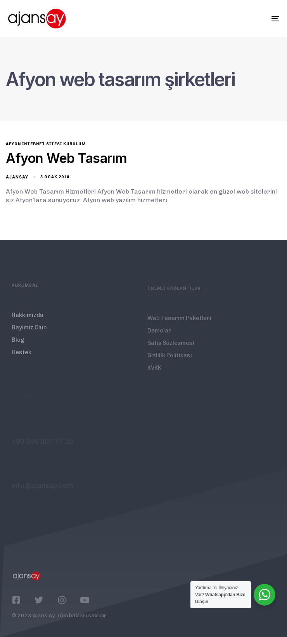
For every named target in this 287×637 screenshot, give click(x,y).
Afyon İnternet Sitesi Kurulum (46, 144)
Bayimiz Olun (29, 331)
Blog (18, 344)
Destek (21, 356)
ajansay (17, 177)
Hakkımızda (27, 319)
